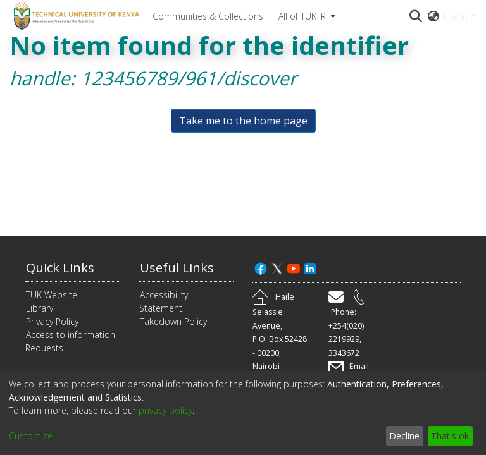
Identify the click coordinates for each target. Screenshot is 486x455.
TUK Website (51, 295)
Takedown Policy (173, 321)
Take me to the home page (243, 121)
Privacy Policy (52, 321)
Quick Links (60, 267)
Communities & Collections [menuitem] (208, 16)
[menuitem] (305, 16)
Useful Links (177, 267)
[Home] (74, 16)
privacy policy (165, 410)
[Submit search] (416, 15)
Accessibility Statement (163, 301)
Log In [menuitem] (456, 16)
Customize (31, 436)
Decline (404, 436)
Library (39, 308)
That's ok (450, 436)
